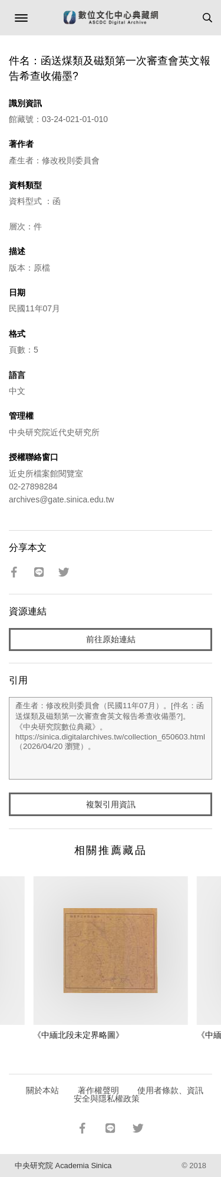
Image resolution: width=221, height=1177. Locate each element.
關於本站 (42, 1090)
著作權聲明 (98, 1090)
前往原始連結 (111, 639)
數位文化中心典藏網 (111, 18)
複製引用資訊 (111, 804)
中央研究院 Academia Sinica (63, 1165)
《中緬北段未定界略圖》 (78, 1035)
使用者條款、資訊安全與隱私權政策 (139, 1094)
